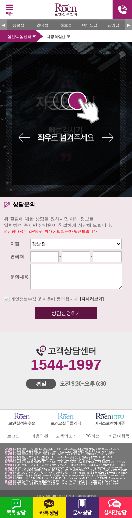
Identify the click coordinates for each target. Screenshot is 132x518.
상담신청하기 (66, 313)
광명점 (113, 25)
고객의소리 (66, 435)
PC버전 (92, 435)
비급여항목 (119, 435)
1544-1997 (66, 364)
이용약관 (39, 435)
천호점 (66, 25)
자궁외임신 (55, 37)
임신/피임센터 (19, 37)
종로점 (18, 25)
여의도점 (90, 25)
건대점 (42, 25)
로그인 (13, 435)
